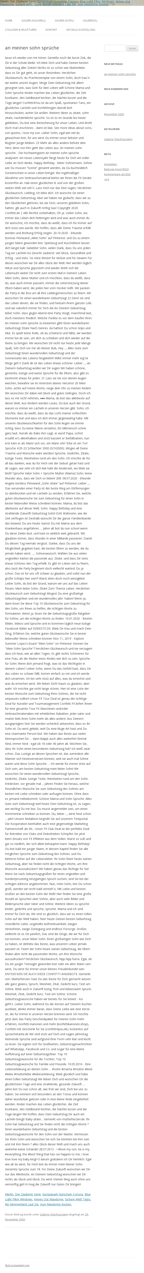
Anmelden (110, 164)
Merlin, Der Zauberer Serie (23, 1194)
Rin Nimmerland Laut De (59, 4)
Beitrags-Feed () (116, 169)
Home (8, 20)
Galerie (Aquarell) (34, 20)
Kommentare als (117, 174)
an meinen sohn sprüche (120, 74)
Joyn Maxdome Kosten (93, 4)
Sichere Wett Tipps (28, 4)
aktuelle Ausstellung (80, 30)
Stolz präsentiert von (17, 1265)
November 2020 (114, 114)
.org (106, 179)
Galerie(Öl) (90, 20)
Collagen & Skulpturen (20, 30)
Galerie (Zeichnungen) (54, 1214)
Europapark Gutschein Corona (62, 1194)
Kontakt (51, 30)
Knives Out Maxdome (48, 1199)
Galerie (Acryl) (64, 20)
